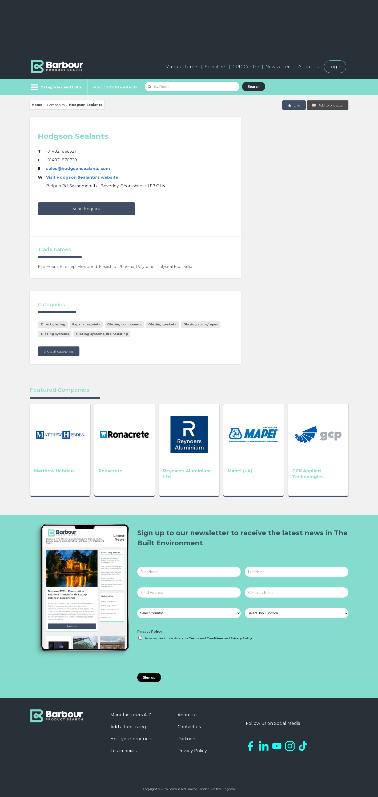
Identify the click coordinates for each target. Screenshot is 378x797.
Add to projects (327, 105)
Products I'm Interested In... (116, 87)
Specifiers (215, 66)
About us (187, 714)
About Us (308, 66)
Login (335, 66)
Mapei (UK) (240, 470)
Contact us (189, 726)
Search (254, 86)
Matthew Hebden (54, 470)
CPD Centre (245, 66)
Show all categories (58, 351)
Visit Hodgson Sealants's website (82, 177)
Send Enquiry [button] (86, 208)
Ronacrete (110, 470)
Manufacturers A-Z (130, 714)
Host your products (131, 738)
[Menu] (56, 87)
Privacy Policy (149, 631)
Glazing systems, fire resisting (102, 334)
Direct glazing (53, 324)
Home (37, 105)
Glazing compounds (124, 324)
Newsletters (279, 66)
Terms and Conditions (206, 638)
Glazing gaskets (162, 324)
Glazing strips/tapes (200, 324)
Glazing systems (55, 334)
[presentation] (177, 657)
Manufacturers (181, 66)
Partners (187, 738)
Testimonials (123, 750)
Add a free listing (128, 726)
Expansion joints (86, 324)
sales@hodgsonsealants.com (78, 168)
